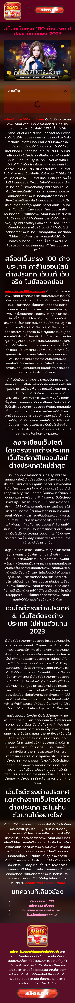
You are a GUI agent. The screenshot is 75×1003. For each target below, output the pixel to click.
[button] (28, 8)
